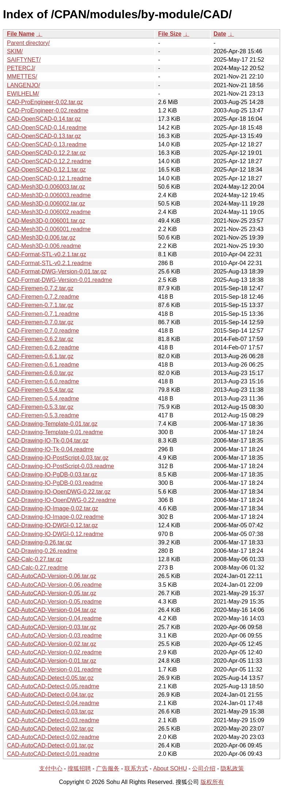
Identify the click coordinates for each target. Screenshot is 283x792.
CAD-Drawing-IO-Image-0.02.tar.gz (52, 508)
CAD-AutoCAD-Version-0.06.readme (54, 585)
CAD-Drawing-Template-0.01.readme (55, 432)
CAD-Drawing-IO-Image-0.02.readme (55, 517)
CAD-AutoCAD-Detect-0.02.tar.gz (50, 729)
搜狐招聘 (79, 768)
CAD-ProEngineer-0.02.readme (47, 110)
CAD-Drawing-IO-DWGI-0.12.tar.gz (52, 525)
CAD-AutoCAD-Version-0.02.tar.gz (51, 644)
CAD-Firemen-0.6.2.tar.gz (40, 339)
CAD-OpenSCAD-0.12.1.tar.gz (46, 170)
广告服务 (107, 768)
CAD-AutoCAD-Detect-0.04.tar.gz (50, 695)
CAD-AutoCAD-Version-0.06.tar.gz (51, 576)
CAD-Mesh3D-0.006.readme (44, 246)
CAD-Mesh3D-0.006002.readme (49, 212)
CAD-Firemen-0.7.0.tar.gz (40, 322)
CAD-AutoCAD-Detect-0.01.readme (53, 754)
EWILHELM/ (23, 94)
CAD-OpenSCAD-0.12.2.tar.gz (46, 153)
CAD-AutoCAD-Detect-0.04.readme (53, 703)
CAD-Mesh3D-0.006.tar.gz (41, 237)
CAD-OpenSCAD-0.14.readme (47, 128)
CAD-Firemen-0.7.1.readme (43, 314)
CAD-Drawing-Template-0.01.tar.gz (52, 424)
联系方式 (136, 768)
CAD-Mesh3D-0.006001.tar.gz (46, 221)
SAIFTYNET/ (24, 60)
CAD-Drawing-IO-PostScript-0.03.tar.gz (57, 458)
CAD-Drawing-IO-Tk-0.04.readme (50, 449)
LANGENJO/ (23, 85)
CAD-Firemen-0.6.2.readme (43, 347)
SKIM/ (15, 51)
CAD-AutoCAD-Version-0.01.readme (54, 669)
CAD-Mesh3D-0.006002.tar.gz (46, 203)
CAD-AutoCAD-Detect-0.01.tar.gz (50, 745)
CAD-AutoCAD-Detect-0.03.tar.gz (50, 711)
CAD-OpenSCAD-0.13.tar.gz (44, 136)
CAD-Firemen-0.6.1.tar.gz (40, 356)
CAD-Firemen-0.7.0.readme (43, 331)
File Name (21, 34)
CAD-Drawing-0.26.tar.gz (39, 542)
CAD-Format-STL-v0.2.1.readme (49, 263)
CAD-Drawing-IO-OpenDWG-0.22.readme (61, 500)
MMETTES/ (22, 76)
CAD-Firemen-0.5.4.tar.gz (40, 390)
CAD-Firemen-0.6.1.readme (43, 364)
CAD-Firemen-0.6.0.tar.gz (40, 373)
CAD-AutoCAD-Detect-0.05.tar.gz (50, 678)
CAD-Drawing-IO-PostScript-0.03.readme (60, 466)
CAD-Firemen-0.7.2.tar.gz (40, 288)
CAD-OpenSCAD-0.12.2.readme (49, 161)
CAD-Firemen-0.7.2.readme (43, 297)
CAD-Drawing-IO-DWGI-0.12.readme (55, 534)
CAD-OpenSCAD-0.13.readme (47, 144)
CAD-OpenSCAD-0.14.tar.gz (44, 119)
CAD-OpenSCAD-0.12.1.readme (49, 178)
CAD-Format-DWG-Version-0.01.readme (59, 280)
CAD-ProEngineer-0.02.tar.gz (45, 102)
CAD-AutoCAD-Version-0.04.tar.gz (51, 610)
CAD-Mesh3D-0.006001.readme (49, 229)
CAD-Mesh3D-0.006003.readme (49, 195)
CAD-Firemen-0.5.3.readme (43, 415)
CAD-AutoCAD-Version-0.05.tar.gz (51, 593)
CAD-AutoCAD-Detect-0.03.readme (53, 720)
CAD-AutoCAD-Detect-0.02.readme (53, 737)
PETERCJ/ (21, 68)
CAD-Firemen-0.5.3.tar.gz (40, 407)
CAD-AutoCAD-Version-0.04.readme (54, 618)
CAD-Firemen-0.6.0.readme (43, 381)
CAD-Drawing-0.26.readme (42, 551)
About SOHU (170, 768)
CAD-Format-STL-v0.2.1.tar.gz (46, 254)
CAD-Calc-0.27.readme (37, 568)
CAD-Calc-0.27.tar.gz (34, 559)
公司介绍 (203, 768)
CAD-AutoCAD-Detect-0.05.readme (53, 686)
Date (220, 34)
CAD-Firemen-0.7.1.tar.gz (40, 305)
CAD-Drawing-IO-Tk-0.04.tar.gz (47, 440)
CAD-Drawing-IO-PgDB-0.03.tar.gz (52, 474)
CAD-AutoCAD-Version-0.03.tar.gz (51, 627)
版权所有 (212, 782)
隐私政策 (232, 768)
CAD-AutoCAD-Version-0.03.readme (54, 635)
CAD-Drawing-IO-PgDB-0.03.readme (55, 483)
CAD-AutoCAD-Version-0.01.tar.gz (51, 661)
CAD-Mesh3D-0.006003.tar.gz (46, 187)
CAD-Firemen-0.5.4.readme (43, 398)
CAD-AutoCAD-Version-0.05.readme (54, 601)
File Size (169, 34)
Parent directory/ (28, 43)
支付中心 (50, 768)
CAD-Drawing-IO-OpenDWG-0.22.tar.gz (59, 492)
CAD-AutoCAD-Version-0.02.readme (54, 652)
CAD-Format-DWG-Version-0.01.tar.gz (57, 271)
